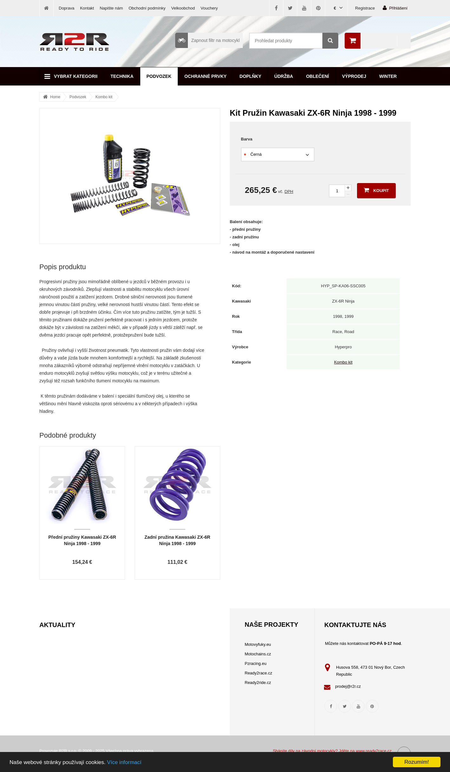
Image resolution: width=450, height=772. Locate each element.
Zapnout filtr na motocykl (207, 40)
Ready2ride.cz (258, 682)
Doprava (66, 8)
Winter (388, 76)
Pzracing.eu (256, 663)
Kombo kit (104, 97)
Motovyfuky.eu (258, 644)
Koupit (376, 190)
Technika (121, 76)
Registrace (365, 8)
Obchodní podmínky (147, 8)
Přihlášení (395, 7)
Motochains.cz (258, 654)
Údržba (283, 76)
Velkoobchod (183, 8)
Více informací (124, 762)
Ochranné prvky (205, 76)
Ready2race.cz (258, 673)
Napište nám (111, 8)
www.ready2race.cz (374, 750)
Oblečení (317, 76)
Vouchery (209, 8)
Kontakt (87, 8)
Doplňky (250, 76)
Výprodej (354, 76)
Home (55, 97)
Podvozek (159, 76)
